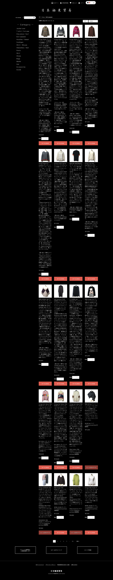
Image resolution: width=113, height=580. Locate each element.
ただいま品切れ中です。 (91, 467)
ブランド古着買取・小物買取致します (25, 550)
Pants (19, 50)
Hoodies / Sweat (23, 39)
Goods (19, 70)
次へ (73, 541)
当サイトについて (40, 564)
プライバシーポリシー (51, 564)
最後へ (78, 541)
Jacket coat (21, 28)
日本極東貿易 (56, 571)
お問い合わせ (74, 564)
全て (40, 17)
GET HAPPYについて (56, 550)
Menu (43, 17)
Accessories (21, 67)
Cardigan (20, 42)
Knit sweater (21, 37)
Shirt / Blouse (22, 45)
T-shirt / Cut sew (23, 31)
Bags (18, 59)
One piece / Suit (23, 34)
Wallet (19, 61)
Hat (18, 64)
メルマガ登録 (87, 550)
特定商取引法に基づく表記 (63, 564)
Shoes (19, 56)
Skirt (18, 53)
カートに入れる (45, 143)
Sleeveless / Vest (23, 48)
